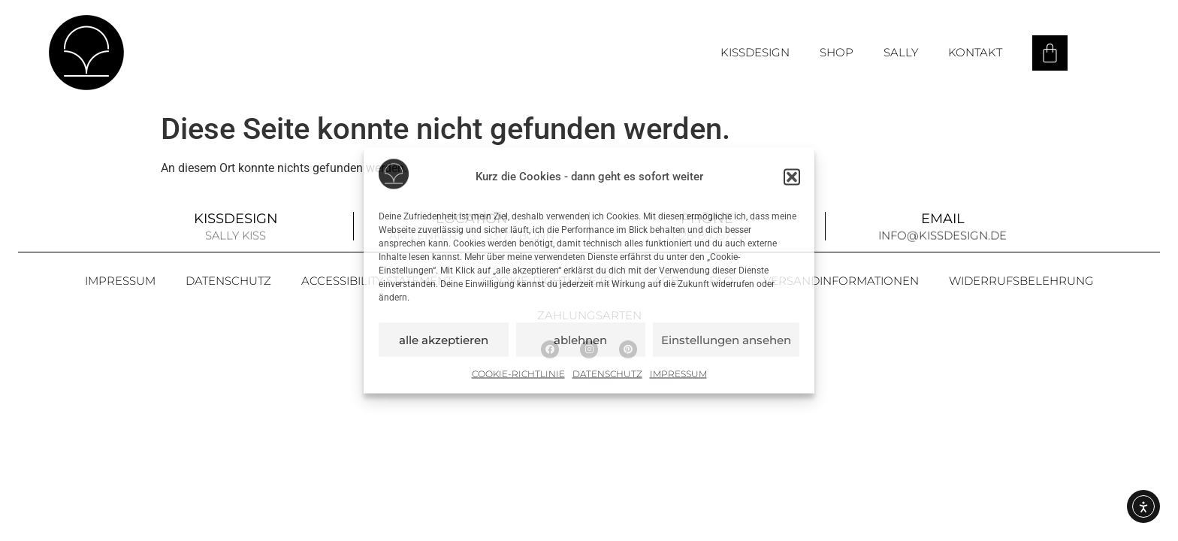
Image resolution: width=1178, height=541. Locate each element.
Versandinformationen (841, 281)
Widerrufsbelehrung (1021, 281)
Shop (836, 52)
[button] (791, 176)
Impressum (678, 373)
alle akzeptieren (443, 339)
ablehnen (580, 339)
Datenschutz (607, 373)
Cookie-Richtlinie (518, 373)
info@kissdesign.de (942, 235)
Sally (901, 52)
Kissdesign (755, 52)
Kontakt (975, 52)
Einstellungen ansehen (726, 339)
